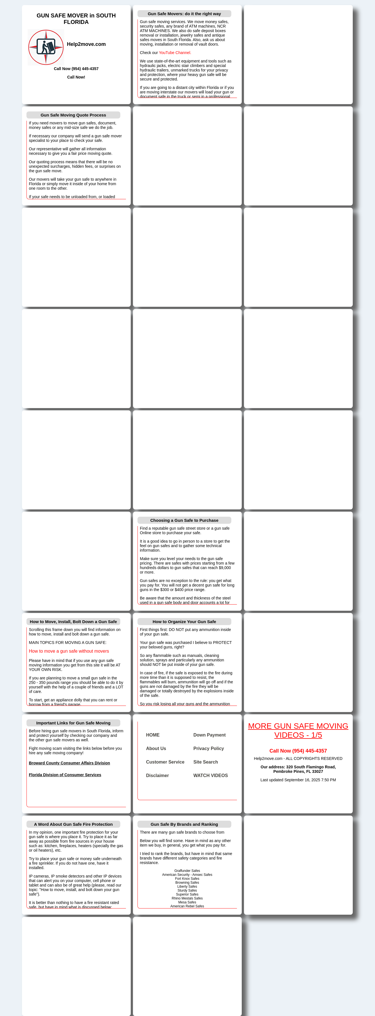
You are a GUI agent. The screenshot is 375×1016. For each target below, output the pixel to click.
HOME (153, 735)
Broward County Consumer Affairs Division (69, 763)
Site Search (206, 762)
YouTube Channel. (175, 52)
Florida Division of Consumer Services (65, 775)
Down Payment (210, 735)
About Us (156, 748)
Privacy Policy (209, 748)
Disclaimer (157, 775)
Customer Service (165, 762)
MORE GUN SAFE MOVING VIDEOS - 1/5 (298, 730)
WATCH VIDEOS (211, 775)
